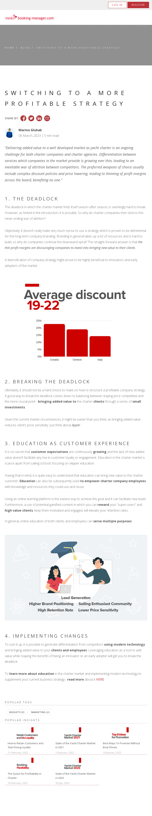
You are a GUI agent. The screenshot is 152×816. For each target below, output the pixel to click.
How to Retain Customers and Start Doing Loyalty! (25, 745)
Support (123, 26)
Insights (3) (16, 712)
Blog (25, 47)
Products (75, 26)
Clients (94, 26)
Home (58, 26)
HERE (100, 679)
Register (138, 5)
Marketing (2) (40, 712)
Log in (117, 5)
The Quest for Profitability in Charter (24, 776)
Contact (142, 26)
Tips (109, 26)
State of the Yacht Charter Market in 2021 (75, 745)
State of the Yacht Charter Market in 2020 (75, 776)
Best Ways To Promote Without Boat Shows (121, 745)
